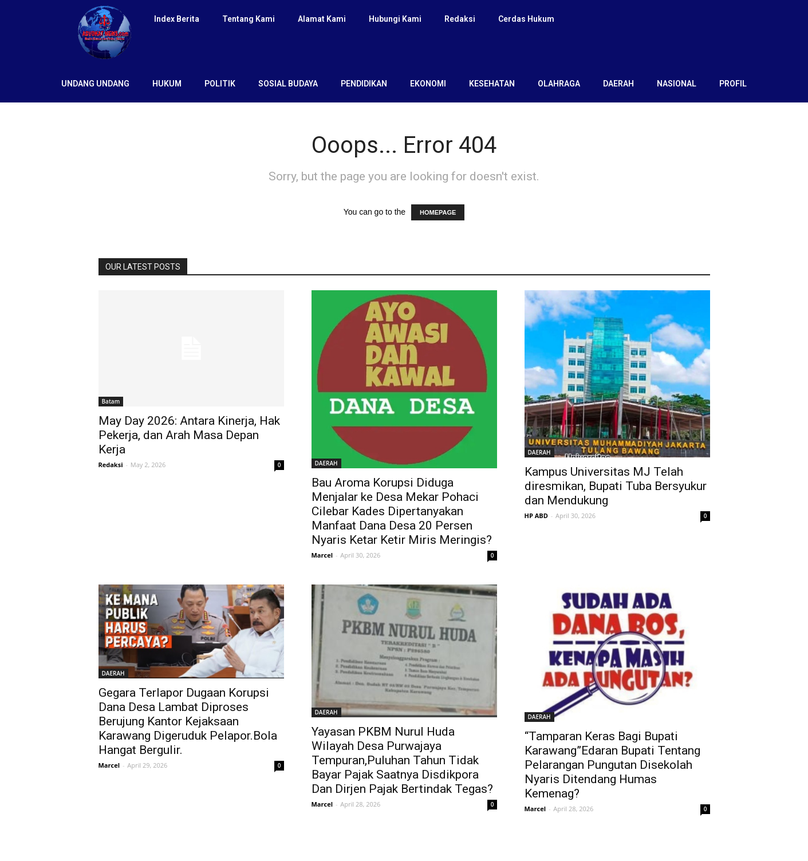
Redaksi (459, 18)
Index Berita (176, 18)
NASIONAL (676, 83)
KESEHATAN (492, 83)
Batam (111, 401)
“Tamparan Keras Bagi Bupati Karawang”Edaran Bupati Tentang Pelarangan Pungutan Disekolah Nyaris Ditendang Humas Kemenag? (612, 764)
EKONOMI (428, 83)
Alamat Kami (322, 18)
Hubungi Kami (395, 18)
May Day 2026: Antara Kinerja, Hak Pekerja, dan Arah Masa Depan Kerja (189, 435)
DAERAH (618, 83)
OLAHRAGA (559, 83)
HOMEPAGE (438, 212)
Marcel (322, 555)
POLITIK (219, 83)
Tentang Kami (248, 18)
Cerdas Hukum (526, 18)
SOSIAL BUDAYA (288, 83)
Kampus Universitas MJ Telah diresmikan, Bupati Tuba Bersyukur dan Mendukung (616, 486)
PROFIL (733, 83)
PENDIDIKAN (364, 83)
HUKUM (167, 83)
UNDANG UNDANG (95, 83)
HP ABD (536, 515)
